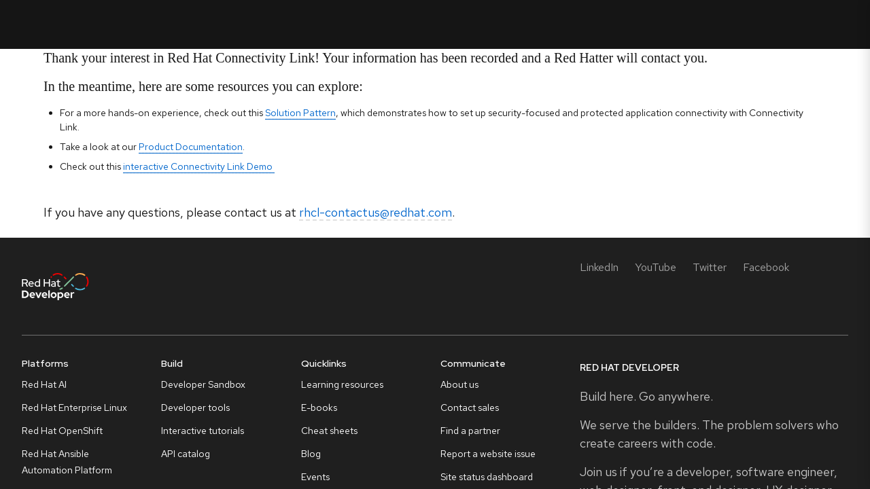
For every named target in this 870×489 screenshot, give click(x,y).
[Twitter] (710, 267)
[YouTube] (655, 267)
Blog (311, 454)
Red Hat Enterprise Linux (74, 407)
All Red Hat (821, 24)
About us (459, 384)
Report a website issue (488, 454)
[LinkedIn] (599, 267)
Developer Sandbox (203, 384)
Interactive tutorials (202, 430)
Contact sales (469, 407)
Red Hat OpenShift (62, 430)
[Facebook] (766, 267)
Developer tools (195, 407)
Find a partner (470, 430)
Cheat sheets (329, 430)
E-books (319, 407)
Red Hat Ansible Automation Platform (67, 462)
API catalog (185, 454)
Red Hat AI (44, 384)
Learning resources (342, 384)
